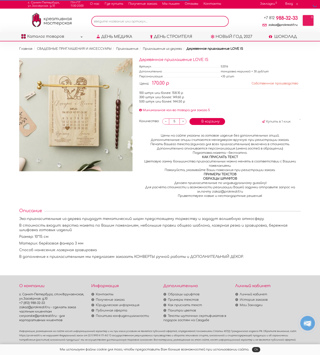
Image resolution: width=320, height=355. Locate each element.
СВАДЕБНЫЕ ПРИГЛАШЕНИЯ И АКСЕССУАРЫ (74, 48)
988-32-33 (281, 18)
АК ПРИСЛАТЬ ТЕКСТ (220, 157)
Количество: (149, 121)
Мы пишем (171, 3)
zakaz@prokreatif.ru (283, 24)
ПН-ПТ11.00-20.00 (74, 4)
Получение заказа (142, 3)
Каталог (52, 35)
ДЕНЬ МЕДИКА (114, 36)
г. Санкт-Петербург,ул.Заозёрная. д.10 (41, 4)
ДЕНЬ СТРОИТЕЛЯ (171, 36)
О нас (94, 3)
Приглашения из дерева (162, 48)
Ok (256, 349)
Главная (25, 48)
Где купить (114, 3)
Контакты (212, 3)
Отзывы (191, 3)
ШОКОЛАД (283, 36)
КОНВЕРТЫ (145, 257)
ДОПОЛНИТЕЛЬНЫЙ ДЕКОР (216, 257)
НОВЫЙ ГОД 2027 (231, 36)
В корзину (207, 121)
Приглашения (127, 48)
